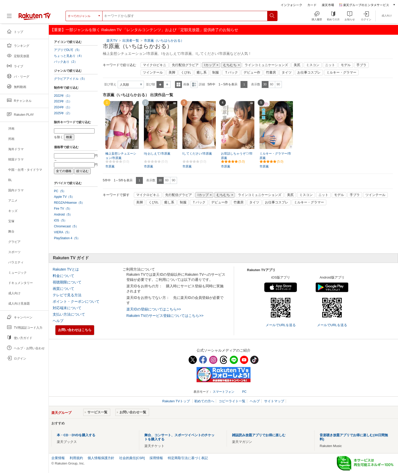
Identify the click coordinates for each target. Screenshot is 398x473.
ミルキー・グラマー (341, 72)
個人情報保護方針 (101, 458)
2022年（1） (63, 95)
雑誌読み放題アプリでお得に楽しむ (258, 435)
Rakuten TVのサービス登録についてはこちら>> (164, 316)
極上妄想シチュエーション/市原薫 (120, 156)
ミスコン (312, 65)
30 (264, 84)
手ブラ (361, 65)
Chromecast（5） (66, 226)
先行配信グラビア (185, 65)
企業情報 (58, 458)
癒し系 (202, 72)
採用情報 (156, 458)
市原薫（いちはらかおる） (164, 40)
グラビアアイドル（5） (70, 79)
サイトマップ (274, 401)
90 (278, 84)
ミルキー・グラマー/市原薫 (275, 156)
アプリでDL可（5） (67, 50)
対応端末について (67, 308)
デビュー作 (252, 72)
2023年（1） (63, 101)
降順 (167, 84)
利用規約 (76, 458)
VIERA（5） (62, 232)
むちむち (230, 65)
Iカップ (209, 65)
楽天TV (111, 40)
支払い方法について (69, 314)
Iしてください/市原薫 (197, 153)
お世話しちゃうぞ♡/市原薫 (237, 156)
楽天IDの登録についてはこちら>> (153, 309)
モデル (346, 65)
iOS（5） (60, 220)
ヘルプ (58, 321)
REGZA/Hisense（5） (69, 202)
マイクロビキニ (154, 65)
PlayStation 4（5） (67, 238)
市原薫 (110, 166)
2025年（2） (63, 113)
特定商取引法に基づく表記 (188, 458)
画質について (63, 289)
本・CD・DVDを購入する (76, 435)
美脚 (172, 72)
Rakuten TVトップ (176, 401)
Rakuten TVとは (66, 269)
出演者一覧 (130, 40)
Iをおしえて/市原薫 (157, 153)
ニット (330, 65)
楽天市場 (328, 5)
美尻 (297, 65)
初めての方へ (204, 401)
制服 (215, 72)
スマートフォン (223, 392)
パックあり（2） (65, 62)
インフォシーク (291, 5)
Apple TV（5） (64, 197)
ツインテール (153, 72)
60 (271, 84)
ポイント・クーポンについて (76, 301)
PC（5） (60, 191)
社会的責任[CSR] (132, 458)
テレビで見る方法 (67, 295)
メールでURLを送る (281, 325)
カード (312, 5)
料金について (63, 276)
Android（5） (63, 214)
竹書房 (271, 72)
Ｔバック (231, 72)
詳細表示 (194, 84)
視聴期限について (67, 282)
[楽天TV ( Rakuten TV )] (34, 18)
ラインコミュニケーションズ (266, 65)
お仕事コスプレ (309, 72)
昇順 (160, 84)
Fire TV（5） (63, 208)
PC (244, 392)
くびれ (186, 72)
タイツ (287, 72)
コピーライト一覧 (232, 401)
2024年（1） (63, 107)
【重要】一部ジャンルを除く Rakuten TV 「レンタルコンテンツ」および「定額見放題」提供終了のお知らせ (144, 30)
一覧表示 (178, 84)
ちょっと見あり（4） (69, 56)
